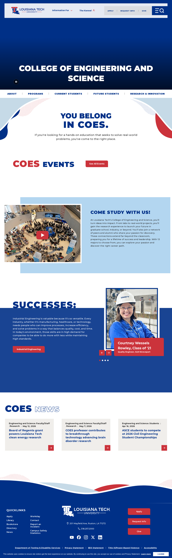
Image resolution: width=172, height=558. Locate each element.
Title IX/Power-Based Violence (124, 548)
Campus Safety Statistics (38, 531)
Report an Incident (35, 525)
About (12, 93)
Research (15, 426)
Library (10, 520)
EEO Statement (96, 548)
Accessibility (150, 548)
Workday (35, 516)
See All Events (96, 164)
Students (154, 423)
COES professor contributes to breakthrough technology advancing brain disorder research (86, 436)
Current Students (68, 93)
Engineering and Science (22, 423)
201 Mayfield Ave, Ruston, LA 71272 (88, 523)
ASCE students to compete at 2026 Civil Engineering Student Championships (141, 434)
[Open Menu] (160, 10)
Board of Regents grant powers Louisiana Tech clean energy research (26, 434)
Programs (35, 93)
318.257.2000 (87, 529)
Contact (34, 520)
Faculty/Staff (43, 423)
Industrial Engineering (29, 349)
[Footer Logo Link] (86, 511)
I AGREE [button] (161, 554)
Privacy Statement (74, 548)
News (9, 532)
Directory (11, 528)
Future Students (106, 93)
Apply (111, 11)
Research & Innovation (147, 93)
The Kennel (87, 10)
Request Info (127, 11)
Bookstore (12, 524)
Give (144, 11)
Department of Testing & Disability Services (37, 548)
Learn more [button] (146, 554)
